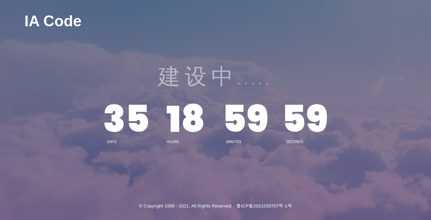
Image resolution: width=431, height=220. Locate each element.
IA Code (52, 21)
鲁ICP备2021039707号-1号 (264, 205)
